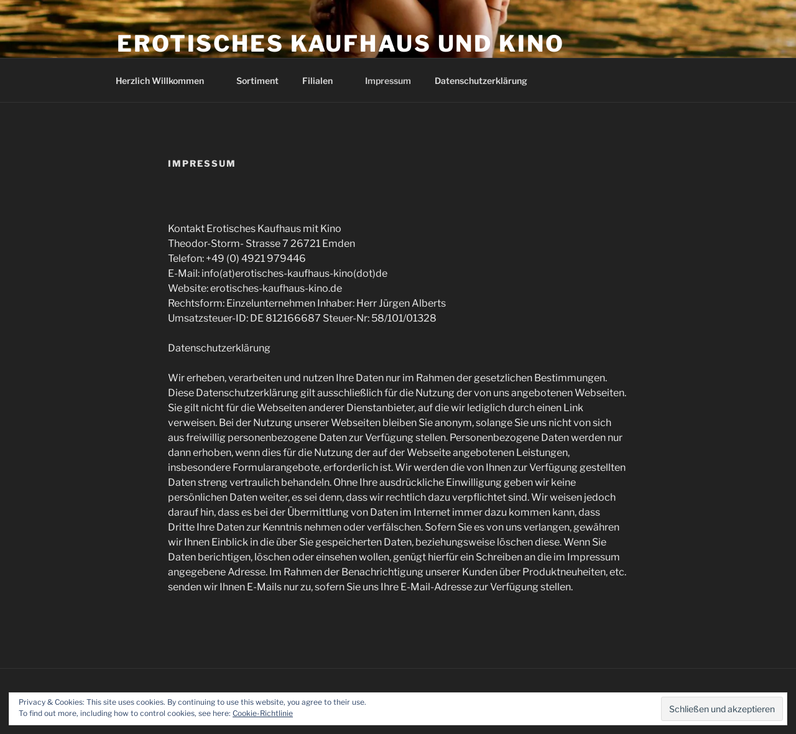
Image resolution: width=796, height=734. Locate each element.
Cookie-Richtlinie (263, 713)
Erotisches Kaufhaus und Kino (341, 43)
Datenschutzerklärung (481, 80)
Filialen (323, 80)
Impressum (388, 80)
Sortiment (257, 80)
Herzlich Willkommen (166, 80)
